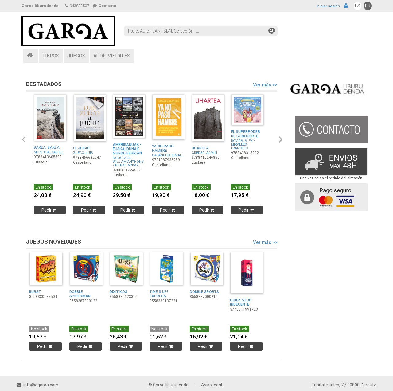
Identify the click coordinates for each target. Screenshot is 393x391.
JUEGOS (76, 56)
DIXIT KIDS (118, 292)
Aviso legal (211, 384)
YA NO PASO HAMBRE (163, 148)
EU (367, 5)
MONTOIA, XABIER (48, 152)
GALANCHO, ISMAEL (168, 155)
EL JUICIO (81, 148)
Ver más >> (265, 85)
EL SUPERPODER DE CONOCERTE (245, 134)
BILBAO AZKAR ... (128, 165)
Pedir (49, 210)
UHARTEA (200, 148)
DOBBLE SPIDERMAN (80, 294)
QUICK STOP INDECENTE (240, 302)
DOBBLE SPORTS (204, 292)
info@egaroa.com (40, 384)
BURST (35, 292)
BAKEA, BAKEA (47, 147)
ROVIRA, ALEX (242, 141)
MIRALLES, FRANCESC (239, 146)
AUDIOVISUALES (111, 56)
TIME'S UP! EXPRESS (159, 294)
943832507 (77, 5)
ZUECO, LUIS (83, 153)
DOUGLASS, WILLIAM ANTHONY (128, 160)
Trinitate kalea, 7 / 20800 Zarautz (344, 384)
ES (357, 5)
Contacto (104, 5)
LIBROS (50, 56)
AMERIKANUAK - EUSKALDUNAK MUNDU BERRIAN (127, 149)
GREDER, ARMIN (204, 153)
